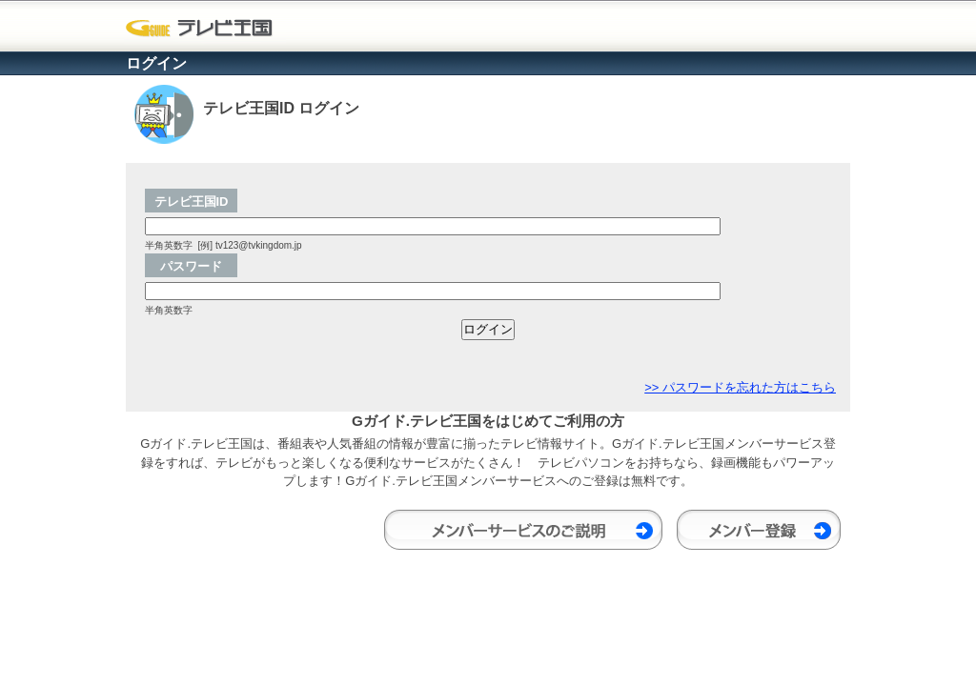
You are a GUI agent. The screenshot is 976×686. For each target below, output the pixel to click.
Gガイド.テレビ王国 (205, 28)
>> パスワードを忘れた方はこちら (740, 387)
